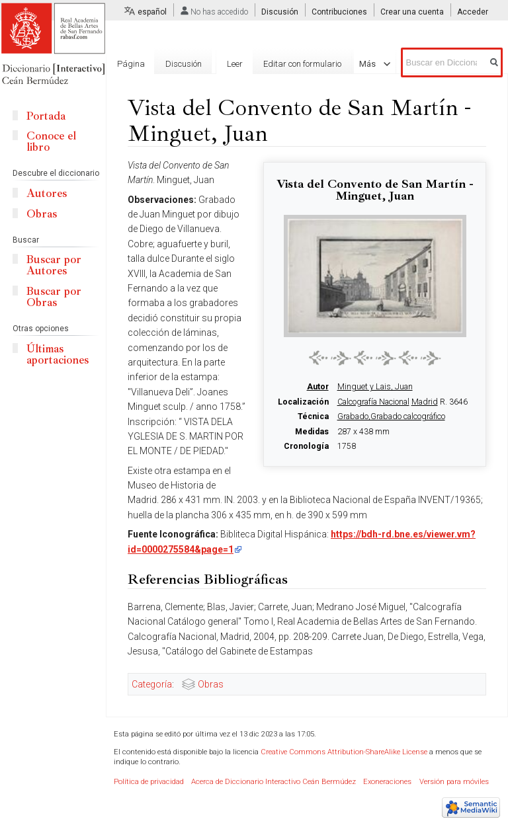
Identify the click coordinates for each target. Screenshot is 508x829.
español (152, 12)
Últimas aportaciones (57, 354)
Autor (318, 386)
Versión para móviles (454, 781)
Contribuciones (339, 12)
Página (131, 64)
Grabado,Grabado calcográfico (391, 416)
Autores (46, 193)
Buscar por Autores (53, 265)
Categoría (152, 684)
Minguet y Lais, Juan (375, 386)
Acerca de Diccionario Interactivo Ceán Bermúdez (273, 781)
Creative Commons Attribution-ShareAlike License (344, 752)
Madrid (424, 402)
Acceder (472, 12)
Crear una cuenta (412, 12)
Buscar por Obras (53, 297)
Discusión (279, 12)
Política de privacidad (149, 781)
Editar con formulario (290, 111)
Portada (45, 116)
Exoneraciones (387, 781)
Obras (211, 684)
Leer (223, 111)
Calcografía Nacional (373, 402)
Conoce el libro (51, 141)
